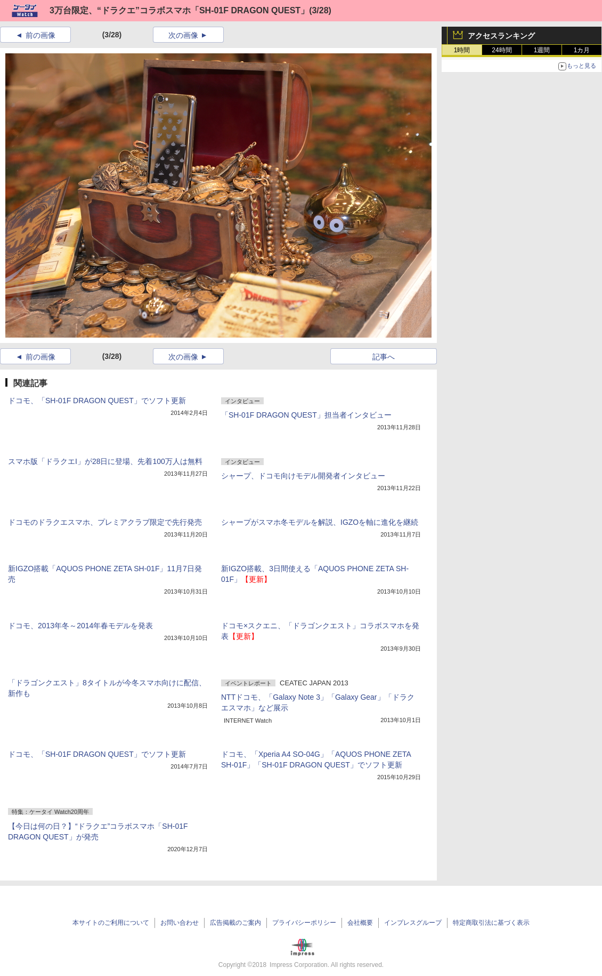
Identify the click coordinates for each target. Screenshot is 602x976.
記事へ (383, 357)
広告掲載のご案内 (235, 922)
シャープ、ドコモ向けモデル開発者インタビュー (303, 475)
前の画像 (40, 35)
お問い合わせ (179, 922)
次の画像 (183, 35)
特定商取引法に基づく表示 (491, 922)
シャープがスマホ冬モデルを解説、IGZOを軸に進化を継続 (319, 522)
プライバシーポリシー (304, 922)
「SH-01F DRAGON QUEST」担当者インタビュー (306, 415)
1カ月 (582, 50)
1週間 (542, 50)
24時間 (501, 50)
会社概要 (360, 922)
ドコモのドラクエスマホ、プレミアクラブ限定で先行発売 (105, 522)
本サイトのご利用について (110, 922)
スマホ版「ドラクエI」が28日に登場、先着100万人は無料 (105, 461)
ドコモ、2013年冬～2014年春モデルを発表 (80, 625)
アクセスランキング (501, 35)
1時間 (462, 50)
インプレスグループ (413, 922)
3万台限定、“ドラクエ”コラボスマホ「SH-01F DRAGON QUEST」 (179, 10)
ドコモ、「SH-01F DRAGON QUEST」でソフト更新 (97, 400)
